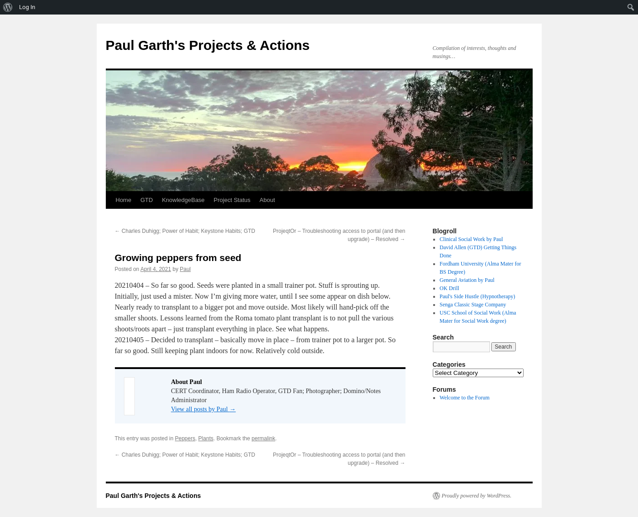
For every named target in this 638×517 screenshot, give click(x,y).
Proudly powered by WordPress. (477, 495)
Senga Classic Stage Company (473, 304)
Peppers (185, 438)
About (267, 200)
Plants (205, 438)
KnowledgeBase (183, 200)
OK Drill (449, 288)
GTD (146, 200)
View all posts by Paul (203, 409)
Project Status (232, 200)
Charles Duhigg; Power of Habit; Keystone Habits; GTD (185, 231)
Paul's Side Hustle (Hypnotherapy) (477, 296)
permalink (263, 438)
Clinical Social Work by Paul (471, 239)
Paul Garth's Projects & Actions (208, 45)
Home (124, 200)
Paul (185, 269)
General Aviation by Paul (467, 280)
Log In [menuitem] (27, 7)
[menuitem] (8, 7)
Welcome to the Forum (465, 397)
